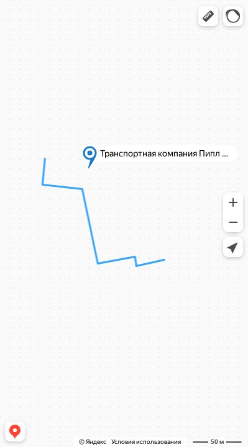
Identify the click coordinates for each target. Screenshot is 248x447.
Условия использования (146, 441)
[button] (208, 16)
